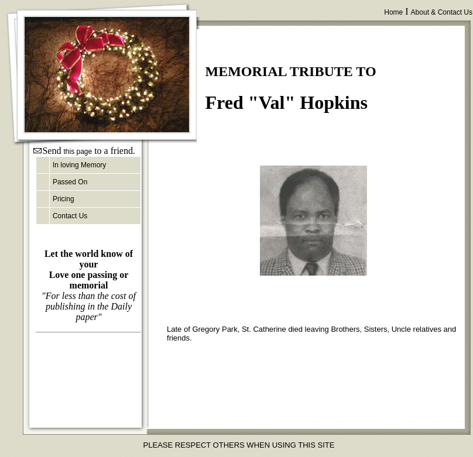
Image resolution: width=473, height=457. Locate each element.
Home (393, 12)
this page (77, 151)
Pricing (63, 199)
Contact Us (70, 216)
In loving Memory (79, 165)
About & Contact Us (441, 12)
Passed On (70, 182)
